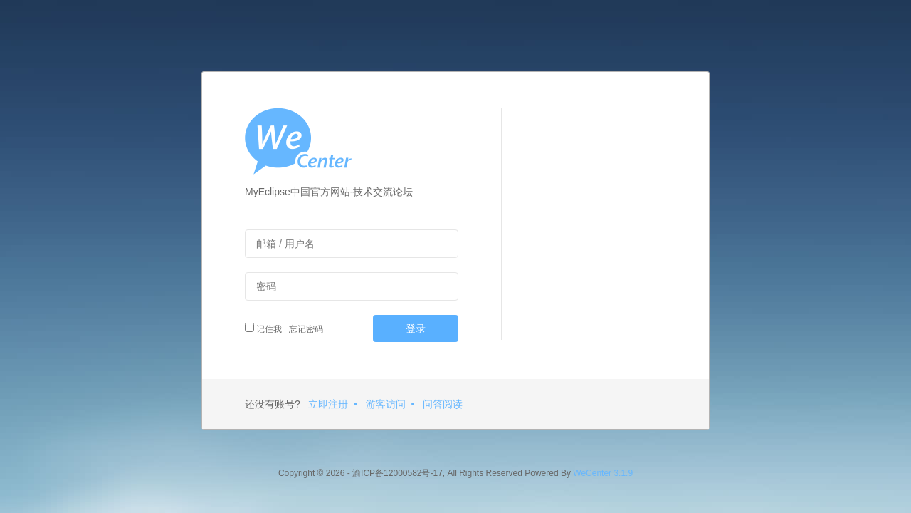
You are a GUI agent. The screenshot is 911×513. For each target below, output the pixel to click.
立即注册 (328, 404)
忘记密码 (304, 329)
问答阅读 (443, 404)
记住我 (263, 328)
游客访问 (386, 404)
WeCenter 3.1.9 (603, 473)
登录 (416, 328)
